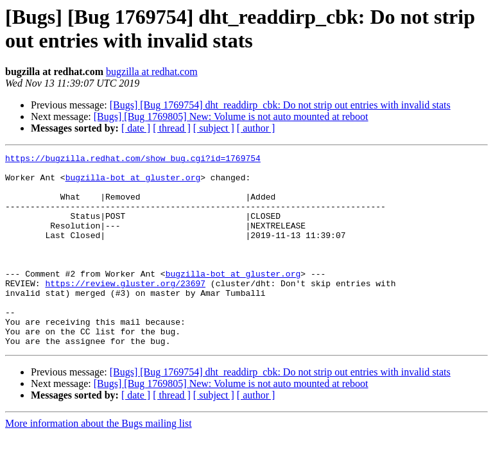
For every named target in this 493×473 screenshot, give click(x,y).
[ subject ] (213, 128)
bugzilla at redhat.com (152, 71)
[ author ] (256, 128)
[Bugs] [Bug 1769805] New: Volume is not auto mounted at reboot (231, 116)
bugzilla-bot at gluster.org (133, 183)
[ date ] (135, 128)
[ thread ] (172, 128)
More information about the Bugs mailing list (98, 461)
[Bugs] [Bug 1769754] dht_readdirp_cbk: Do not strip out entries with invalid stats (280, 104)
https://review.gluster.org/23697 (125, 310)
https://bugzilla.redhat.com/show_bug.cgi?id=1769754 (133, 160)
